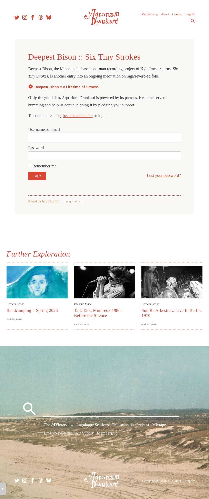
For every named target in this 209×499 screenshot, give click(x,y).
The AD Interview (58, 425)
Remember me (44, 166)
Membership (149, 14)
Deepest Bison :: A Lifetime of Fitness (66, 87)
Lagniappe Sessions (93, 425)
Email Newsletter (58, 433)
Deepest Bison (73, 201)
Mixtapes (159, 425)
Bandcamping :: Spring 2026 (32, 310)
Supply (190, 14)
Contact (177, 14)
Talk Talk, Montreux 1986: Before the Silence (98, 313)
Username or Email (44, 129)
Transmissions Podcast (130, 425)
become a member (78, 115)
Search (193, 21)
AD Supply (84, 433)
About (165, 14)
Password (36, 147)
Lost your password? (164, 175)
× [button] (3, 489)
